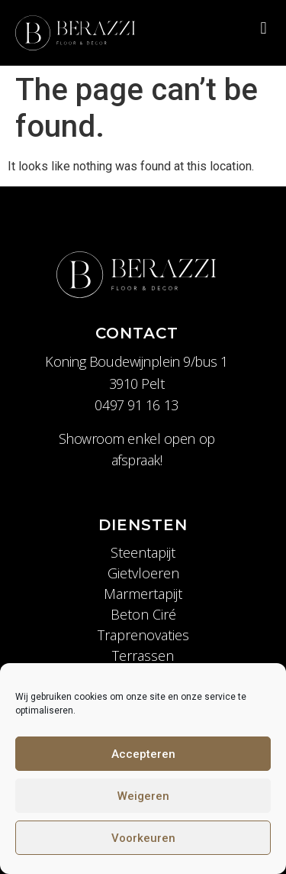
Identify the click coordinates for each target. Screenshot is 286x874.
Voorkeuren (143, 838)
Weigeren (143, 796)
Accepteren (143, 754)
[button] (263, 27)
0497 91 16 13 (136, 405)
